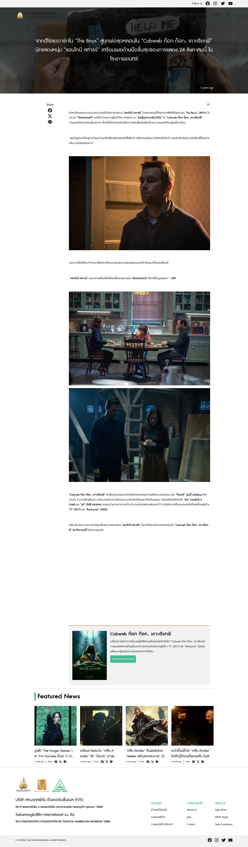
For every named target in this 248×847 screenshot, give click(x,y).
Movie (121, 14)
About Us (192, 810)
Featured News (172, 14)
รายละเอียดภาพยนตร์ (123, 659)
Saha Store (198, 14)
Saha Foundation (223, 824)
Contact (191, 824)
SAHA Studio (221, 817)
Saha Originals (143, 14)
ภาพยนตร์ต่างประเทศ (162, 824)
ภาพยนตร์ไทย (158, 817)
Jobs (215, 14)
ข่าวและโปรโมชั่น (159, 810)
